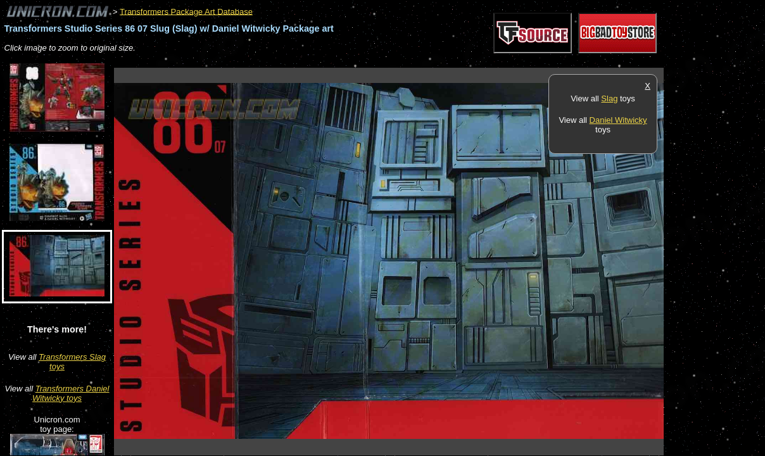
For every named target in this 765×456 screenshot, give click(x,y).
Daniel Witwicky (618, 120)
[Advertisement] (344, 61)
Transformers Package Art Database (186, 11)
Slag (609, 98)
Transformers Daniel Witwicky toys (70, 393)
